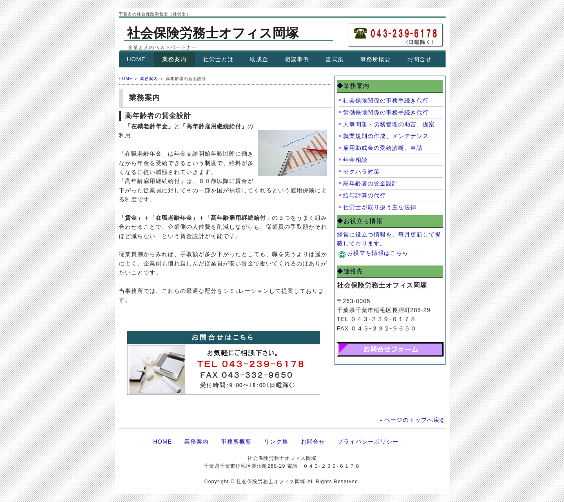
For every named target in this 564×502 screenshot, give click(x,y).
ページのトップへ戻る (415, 420)
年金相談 (355, 159)
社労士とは (218, 59)
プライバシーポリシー (368, 441)
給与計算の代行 (364, 195)
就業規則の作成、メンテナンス (386, 136)
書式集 (334, 59)
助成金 (259, 59)
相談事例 (297, 59)
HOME (136, 59)
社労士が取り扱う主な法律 (380, 207)
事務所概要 (375, 59)
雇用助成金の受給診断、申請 (383, 148)
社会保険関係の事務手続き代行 (386, 100)
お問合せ (419, 59)
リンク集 (276, 441)
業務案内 (174, 59)
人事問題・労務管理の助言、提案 (389, 124)
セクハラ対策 (361, 171)
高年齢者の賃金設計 (370, 183)
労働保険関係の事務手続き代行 (386, 112)
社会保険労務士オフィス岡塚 (213, 33)
